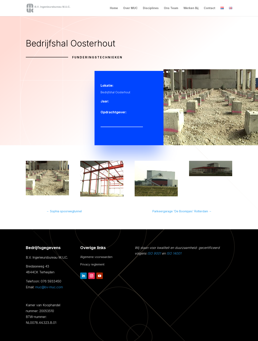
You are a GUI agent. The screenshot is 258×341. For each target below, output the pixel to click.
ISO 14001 (173, 253)
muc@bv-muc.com (49, 287)
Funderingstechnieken (97, 57)
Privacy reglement (92, 264)
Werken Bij (191, 8)
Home (114, 8)
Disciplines (151, 8)
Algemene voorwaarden (96, 257)
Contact (209, 8)
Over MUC (130, 8)
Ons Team (171, 8)
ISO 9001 (154, 253)
